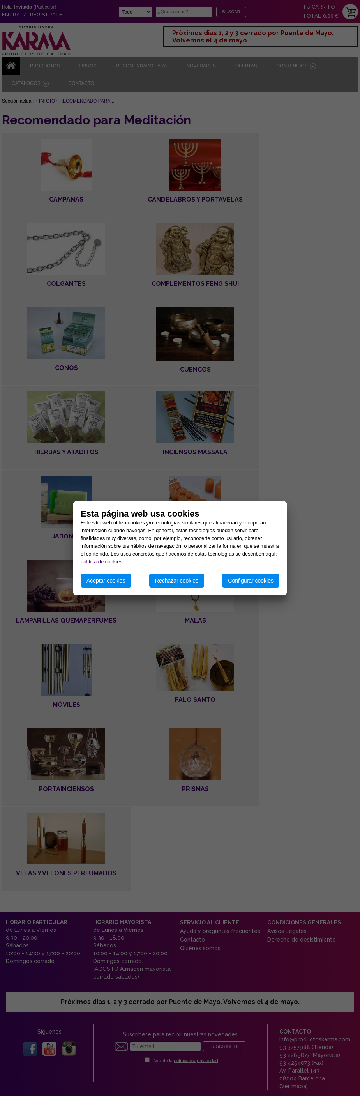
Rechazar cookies (176, 580)
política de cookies (101, 562)
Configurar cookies (251, 580)
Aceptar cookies (105, 580)
